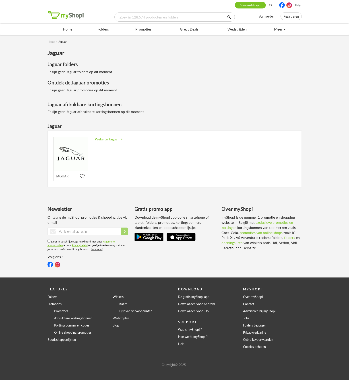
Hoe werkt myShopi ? (193, 336)
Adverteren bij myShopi (259, 311)
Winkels (118, 296)
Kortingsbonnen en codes (71, 325)
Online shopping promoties (72, 332)
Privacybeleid (80, 245)
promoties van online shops (261, 232)
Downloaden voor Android (196, 304)
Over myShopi (253, 296)
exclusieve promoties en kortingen (257, 225)
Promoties (143, 29)
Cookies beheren (254, 346)
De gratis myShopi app (193, 296)
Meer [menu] (279, 29)
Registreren (291, 16)
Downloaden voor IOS (193, 311)
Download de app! (250, 5)
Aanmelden (267, 16)
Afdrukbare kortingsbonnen (73, 318)
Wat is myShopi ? (190, 329)
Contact (248, 304)
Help (298, 5)
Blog (116, 325)
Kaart (123, 304)
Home (67, 29)
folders (289, 237)
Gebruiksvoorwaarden (258, 339)
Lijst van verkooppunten (135, 311)
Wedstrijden (237, 29)
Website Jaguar (109, 139)
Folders (103, 29)
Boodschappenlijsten (61, 339)
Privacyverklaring (254, 332)
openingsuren (232, 242)
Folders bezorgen (254, 325)
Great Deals (189, 29)
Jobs (246, 318)
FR (270, 5)
